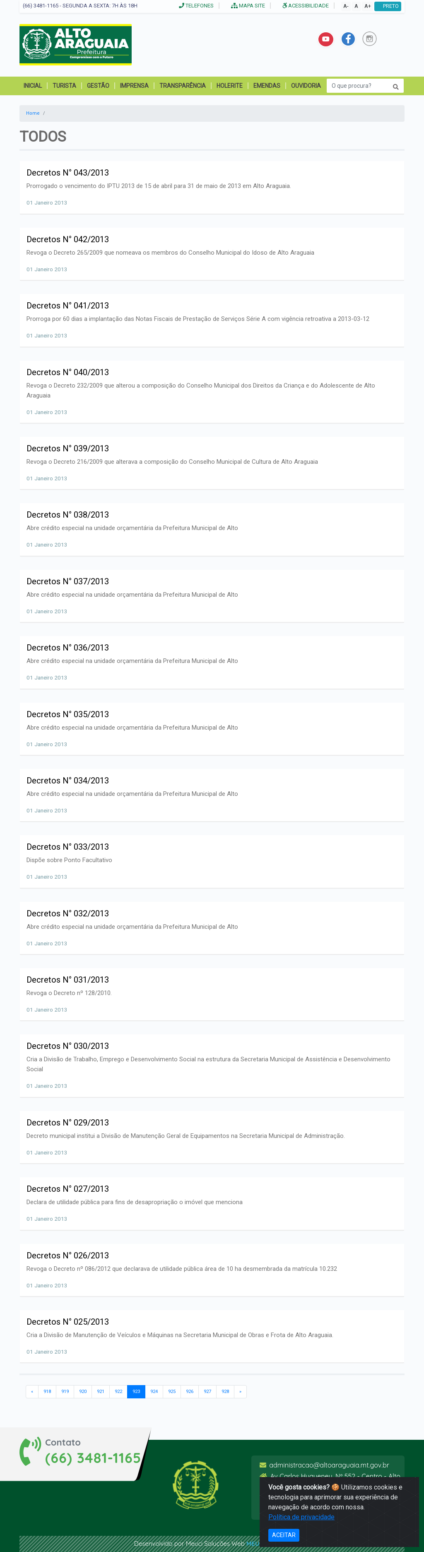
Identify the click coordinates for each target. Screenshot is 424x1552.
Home (33, 113)
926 (189, 1391)
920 (83, 1391)
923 (136, 1391)
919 (65, 1391)
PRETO (388, 6)
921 (100, 1391)
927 (207, 1391)
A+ (367, 6)
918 (47, 1391)
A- (345, 6)
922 (118, 1391)
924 (154, 1391)
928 (225, 1391)
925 (172, 1391)
